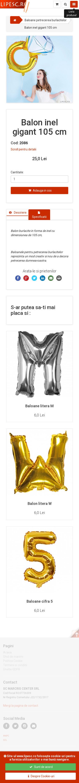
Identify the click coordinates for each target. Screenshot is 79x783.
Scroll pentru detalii (23, 149)
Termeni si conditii (15, 666)
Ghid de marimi (13, 657)
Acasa (7, 653)
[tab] (17, 212)
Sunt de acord (41, 767)
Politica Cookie (13, 662)
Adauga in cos (40, 190)
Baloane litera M (39, 406)
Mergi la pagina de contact (20, 706)
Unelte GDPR (11, 670)
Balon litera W (40, 503)
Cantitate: (17, 172)
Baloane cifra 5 (40, 601)
